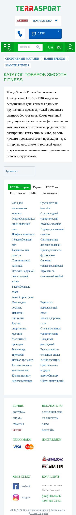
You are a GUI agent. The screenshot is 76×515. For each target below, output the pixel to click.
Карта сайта (57, 510)
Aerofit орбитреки (22, 297)
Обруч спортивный (52, 380)
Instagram (22, 497)
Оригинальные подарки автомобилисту (50, 370)
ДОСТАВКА (19, 412)
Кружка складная (51, 223)
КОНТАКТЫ (48, 430)
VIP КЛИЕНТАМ (50, 418)
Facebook (21, 486)
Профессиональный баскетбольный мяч (23, 239)
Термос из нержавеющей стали (49, 307)
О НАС (45, 424)
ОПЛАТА (17, 418)
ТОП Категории (19, 187)
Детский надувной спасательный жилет (23, 276)
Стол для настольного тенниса (19, 208)
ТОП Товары (17, 192)
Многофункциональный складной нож (23, 224)
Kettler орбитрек (50, 359)
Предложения (49, 192)
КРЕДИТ (17, 430)
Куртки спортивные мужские (19, 328)
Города (37, 187)
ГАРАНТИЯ (18, 424)
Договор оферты (38, 513)
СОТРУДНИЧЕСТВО (52, 412)
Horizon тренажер (22, 359)
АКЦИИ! (22, 20)
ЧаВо (33, 192)
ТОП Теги (52, 187)
